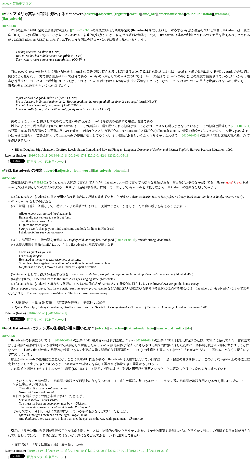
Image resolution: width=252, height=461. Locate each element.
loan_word (82, 170)
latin (150, 328)
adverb (90, 14)
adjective (105, 14)
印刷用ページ (54, 161)
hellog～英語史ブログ (17, 3)
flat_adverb (12, 19)
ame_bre (149, 14)
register (121, 14)
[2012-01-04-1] (125, 240)
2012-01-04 (9, 26)
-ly (189, 328)
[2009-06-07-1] (63, 340)
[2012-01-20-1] (158, 450)
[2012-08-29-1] (97, 450)
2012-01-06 (9, 336)
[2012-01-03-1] (81, 30)
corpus (134, 14)
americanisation (171, 14)
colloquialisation (199, 14)
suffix (180, 328)
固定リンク (35, 161)
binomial (121, 170)
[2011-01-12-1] (240, 126)
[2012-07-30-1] (118, 450)
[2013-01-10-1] (57, 155)
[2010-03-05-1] (190, 135)
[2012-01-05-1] (118, 155)
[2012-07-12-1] (138, 450)
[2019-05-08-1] (37, 450)
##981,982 (40, 182)
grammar (221, 14)
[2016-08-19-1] (37, 155)
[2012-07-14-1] (57, 313)
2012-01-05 (9, 178)
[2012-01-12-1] (97, 155)
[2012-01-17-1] (77, 155)
